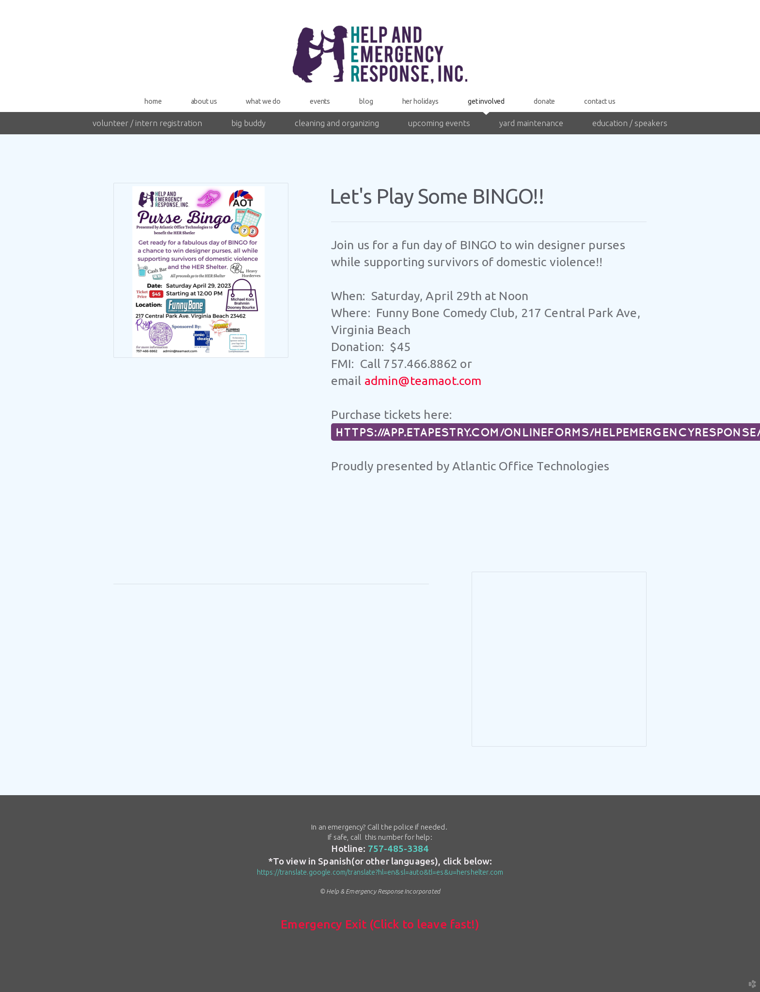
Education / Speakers (629, 123)
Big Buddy (248, 123)
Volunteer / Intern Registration (147, 123)
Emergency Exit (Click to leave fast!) (380, 924)
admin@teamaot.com (423, 380)
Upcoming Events (439, 123)
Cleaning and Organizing (337, 123)
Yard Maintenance (531, 123)
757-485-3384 (398, 848)
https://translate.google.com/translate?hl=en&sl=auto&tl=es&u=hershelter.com (380, 872)
